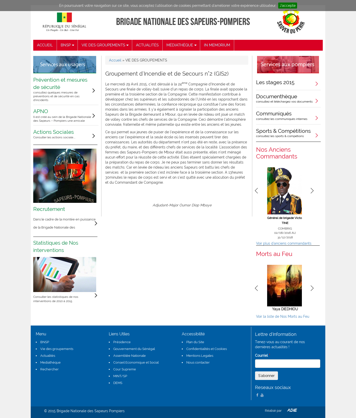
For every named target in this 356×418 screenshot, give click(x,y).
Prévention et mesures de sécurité (62, 89)
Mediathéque (50, 362)
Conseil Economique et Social (136, 362)
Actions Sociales (54, 134)
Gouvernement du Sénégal (134, 349)
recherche (283, 45)
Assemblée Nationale (129, 356)
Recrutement (49, 209)
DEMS (117, 383)
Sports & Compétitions (288, 133)
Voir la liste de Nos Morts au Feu (282, 316)
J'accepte (288, 6)
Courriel (262, 355)
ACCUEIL (45, 45)
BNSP (44, 342)
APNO (62, 115)
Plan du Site (195, 342)
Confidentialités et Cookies (206, 349)
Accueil (115, 60)
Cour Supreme (124, 369)
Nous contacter (198, 362)
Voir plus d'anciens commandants (283, 243)
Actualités (47, 356)
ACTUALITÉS (147, 45)
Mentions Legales (199, 356)
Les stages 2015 (275, 82)
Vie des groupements (56, 349)
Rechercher (49, 369)
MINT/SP (120, 376)
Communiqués (288, 115)
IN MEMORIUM (217, 45)
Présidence (122, 342)
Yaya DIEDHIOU (285, 309)
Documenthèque (288, 98)
